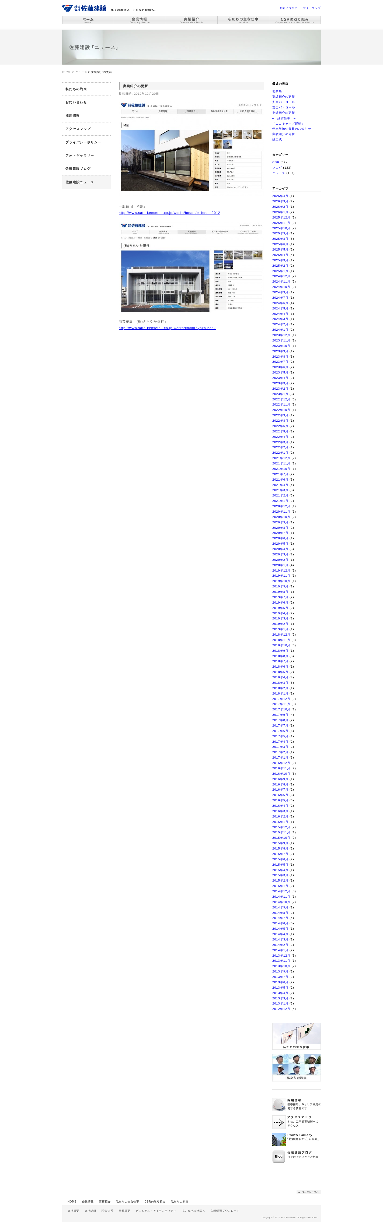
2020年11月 (281, 511)
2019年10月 (281, 581)
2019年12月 (281, 570)
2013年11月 (281, 960)
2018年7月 (280, 661)
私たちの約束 (76, 89)
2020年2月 (280, 559)
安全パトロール (283, 102)
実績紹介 (104, 1201)
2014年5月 (280, 928)
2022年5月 (280, 431)
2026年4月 (280, 196)
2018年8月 (280, 656)
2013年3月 (280, 998)
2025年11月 (281, 222)
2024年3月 (280, 318)
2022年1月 (280, 452)
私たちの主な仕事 (127, 1201)
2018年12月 (281, 634)
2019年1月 (280, 629)
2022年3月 (280, 442)
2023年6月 (280, 367)
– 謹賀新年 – (284, 118)
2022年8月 (280, 420)
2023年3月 (280, 383)
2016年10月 (281, 773)
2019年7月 (280, 597)
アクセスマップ (77, 129)
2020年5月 (280, 543)
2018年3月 (280, 682)
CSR (275, 162)
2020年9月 (280, 522)
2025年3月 (280, 260)
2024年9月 (280, 292)
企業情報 (87, 1201)
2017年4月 (280, 741)
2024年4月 (280, 313)
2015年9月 (280, 843)
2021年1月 (280, 500)
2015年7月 (280, 853)
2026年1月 (280, 212)
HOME (72, 1201)
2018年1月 (280, 693)
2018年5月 (280, 672)
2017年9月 (280, 714)
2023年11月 (281, 340)
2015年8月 (280, 848)
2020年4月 (280, 549)
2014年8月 (280, 912)
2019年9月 (280, 586)
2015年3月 (280, 875)
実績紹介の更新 (283, 96)
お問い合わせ (288, 7)
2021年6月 (280, 479)
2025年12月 (281, 217)
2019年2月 (280, 623)
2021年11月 (281, 463)
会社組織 (90, 1210)
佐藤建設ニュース (79, 182)
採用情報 (72, 116)
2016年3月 (280, 811)
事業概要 (124, 1210)
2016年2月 (280, 816)
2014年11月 (281, 896)
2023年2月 (280, 388)
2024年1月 (280, 329)
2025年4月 (280, 254)
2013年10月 (281, 966)
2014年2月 (280, 944)
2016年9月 (280, 779)
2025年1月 (280, 271)
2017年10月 (281, 709)
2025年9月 (280, 233)
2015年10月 (281, 837)
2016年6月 (280, 794)
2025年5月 (280, 249)
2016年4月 (280, 805)
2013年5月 (280, 987)
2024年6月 (280, 303)
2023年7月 (280, 361)
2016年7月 (280, 789)
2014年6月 (280, 923)
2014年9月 (280, 907)
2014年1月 (280, 950)
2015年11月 (281, 832)
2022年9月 (280, 415)
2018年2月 (280, 688)
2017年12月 (281, 698)
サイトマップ (312, 7)
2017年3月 (280, 746)
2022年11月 (281, 404)
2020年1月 (280, 565)
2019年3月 (280, 618)
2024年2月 (280, 324)
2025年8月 (280, 238)
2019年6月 (280, 602)
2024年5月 (280, 308)
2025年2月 (280, 265)
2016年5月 (280, 800)
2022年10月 (281, 409)
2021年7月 (280, 474)
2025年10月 (281, 228)
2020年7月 (280, 532)
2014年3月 (280, 939)
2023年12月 (281, 335)
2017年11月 (281, 704)
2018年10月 (281, 645)
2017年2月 (280, 752)
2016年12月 (281, 762)
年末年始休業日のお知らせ (291, 128)
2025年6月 (280, 244)
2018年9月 (280, 650)
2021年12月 (281, 458)
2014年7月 (280, 917)
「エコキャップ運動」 (288, 123)
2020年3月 (280, 554)
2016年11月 (281, 768)
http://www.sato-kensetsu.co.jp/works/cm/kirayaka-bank (167, 328)
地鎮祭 (277, 91)
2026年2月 (280, 206)
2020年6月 (280, 538)
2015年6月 (280, 859)
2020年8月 (280, 527)
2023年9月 (280, 351)
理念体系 (107, 1210)
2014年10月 (281, 902)
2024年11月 (281, 281)
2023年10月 (281, 345)
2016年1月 (280, 821)
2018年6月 (280, 666)
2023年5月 (280, 372)
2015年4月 (280, 870)
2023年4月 (280, 377)
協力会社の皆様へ (193, 1210)
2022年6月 (280, 426)
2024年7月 (280, 297)
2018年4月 (280, 677)
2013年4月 (280, 993)
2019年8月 (280, 591)
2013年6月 (280, 982)
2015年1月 (280, 885)
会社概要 (73, 1210)
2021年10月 (281, 468)
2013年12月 (281, 955)
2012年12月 (281, 1008)
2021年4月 (280, 485)
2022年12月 (281, 399)
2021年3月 (280, 490)
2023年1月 (280, 394)
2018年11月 (281, 640)
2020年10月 (281, 517)
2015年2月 (280, 880)
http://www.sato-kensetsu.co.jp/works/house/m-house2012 (169, 213)
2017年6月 (280, 730)
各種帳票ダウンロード (225, 1210)
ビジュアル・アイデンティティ (156, 1210)
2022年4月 (280, 436)
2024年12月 (281, 276)
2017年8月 (280, 720)
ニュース (278, 173)
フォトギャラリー (79, 155)
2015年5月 (280, 864)
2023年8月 (280, 356)
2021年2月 (280, 495)
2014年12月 (281, 891)
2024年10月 (281, 286)
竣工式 (277, 139)
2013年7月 (280, 976)
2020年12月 (281, 506)
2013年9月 (280, 971)
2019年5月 (280, 607)
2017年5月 (280, 736)
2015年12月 (281, 827)
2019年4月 (280, 613)
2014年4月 (280, 934)
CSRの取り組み (155, 1201)
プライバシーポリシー (83, 142)
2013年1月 (280, 1003)
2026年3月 (280, 201)
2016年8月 (280, 784)
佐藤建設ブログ (77, 169)
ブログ (277, 167)
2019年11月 (281, 575)
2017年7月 (280, 725)
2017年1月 (280, 757)
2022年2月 (280, 447)
